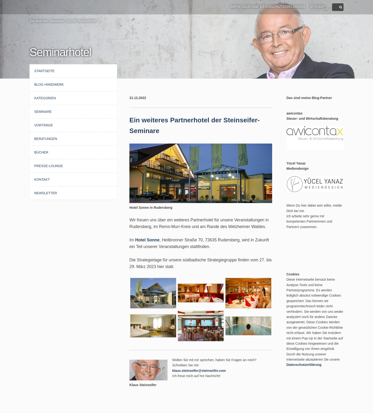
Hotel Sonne (147, 240)
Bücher (41, 152)
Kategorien (45, 98)
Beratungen (45, 139)
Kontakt (42, 179)
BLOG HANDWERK (82, 21)
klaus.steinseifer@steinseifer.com (199, 371)
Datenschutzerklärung (303, 365)
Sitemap (317, 7)
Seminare (43, 112)
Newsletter (45, 193)
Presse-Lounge (48, 166)
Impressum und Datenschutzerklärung (268, 7)
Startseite (57, 21)
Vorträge (43, 125)
